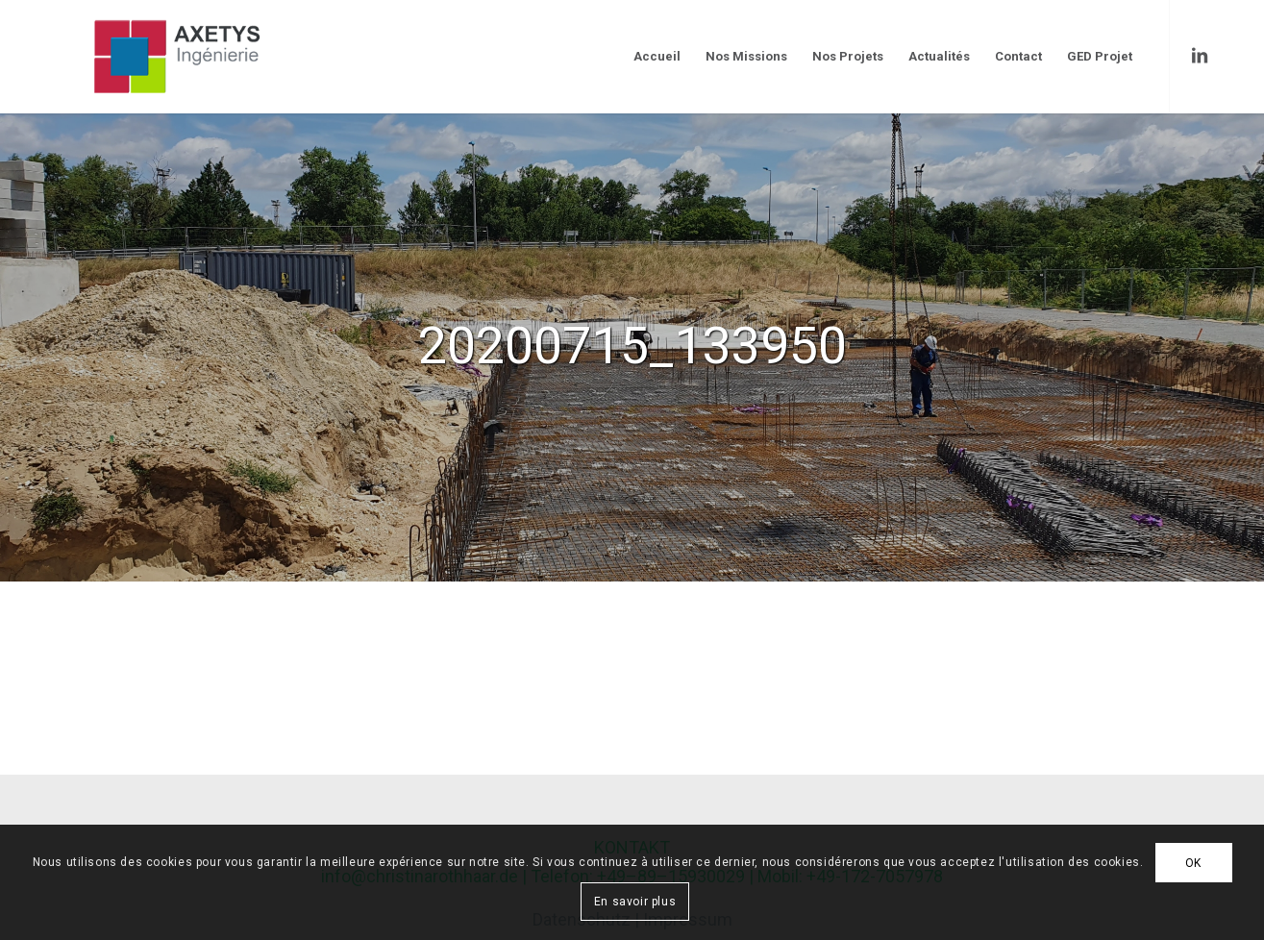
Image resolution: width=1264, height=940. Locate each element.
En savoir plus (635, 901)
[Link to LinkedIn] (1199, 55)
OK (1193, 863)
